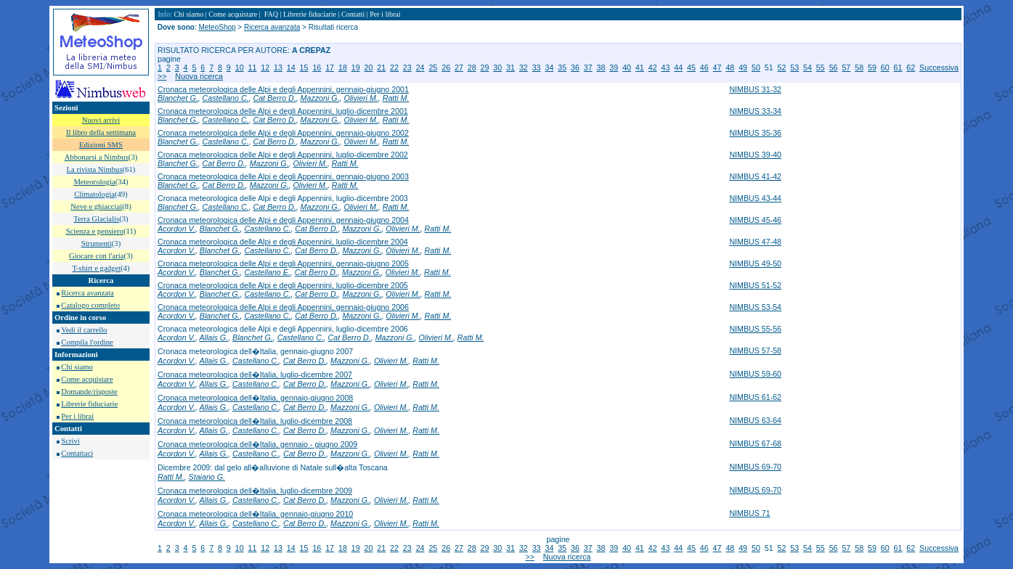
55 (820, 67)
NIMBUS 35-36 (755, 132)
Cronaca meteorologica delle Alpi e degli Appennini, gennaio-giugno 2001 (283, 89)
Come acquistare (87, 379)
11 (252, 67)
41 (639, 67)
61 (898, 67)
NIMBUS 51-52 (755, 285)
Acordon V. (176, 228)
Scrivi (70, 441)
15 (304, 67)
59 (872, 67)
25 (432, 67)
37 (588, 67)
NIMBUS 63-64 (755, 420)
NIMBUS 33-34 (755, 111)
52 (782, 67)
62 (910, 67)
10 (239, 67)
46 (704, 67)
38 (601, 67)
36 (575, 67)
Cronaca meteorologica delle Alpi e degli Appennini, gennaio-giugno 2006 (283, 307)
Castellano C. (226, 98)
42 (652, 67)
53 (794, 67)
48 (729, 67)
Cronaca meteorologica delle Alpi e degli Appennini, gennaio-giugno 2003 (283, 176)
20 (369, 67)
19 (355, 67)
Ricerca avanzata (87, 293)
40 (626, 67)
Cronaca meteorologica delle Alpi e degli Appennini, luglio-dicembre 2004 (283, 241)
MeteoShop (216, 27)
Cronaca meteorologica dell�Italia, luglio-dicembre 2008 (255, 421)
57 (846, 67)
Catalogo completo (90, 305)
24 (420, 67)
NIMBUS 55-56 (755, 328)
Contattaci (77, 453)
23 (407, 67)
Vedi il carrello (84, 330)
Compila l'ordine (87, 342)
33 (536, 67)
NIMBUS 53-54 (755, 307)
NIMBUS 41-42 (755, 176)
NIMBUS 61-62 (755, 397)
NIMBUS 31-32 (755, 89)
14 (291, 67)
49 (743, 67)
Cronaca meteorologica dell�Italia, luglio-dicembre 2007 (255, 374)
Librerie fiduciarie (89, 404)
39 (613, 67)
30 (497, 67)
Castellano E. (267, 272)
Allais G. (213, 337)
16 (316, 67)
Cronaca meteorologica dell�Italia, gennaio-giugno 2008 (255, 397)
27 (459, 67)
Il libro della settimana (101, 132)
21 (381, 67)
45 (691, 67)
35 (562, 67)
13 (278, 67)
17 (329, 67)
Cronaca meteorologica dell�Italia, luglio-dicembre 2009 (255, 490)
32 (523, 67)
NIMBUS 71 (749, 513)
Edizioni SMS (101, 145)
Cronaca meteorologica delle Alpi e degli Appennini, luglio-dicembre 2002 (283, 154)
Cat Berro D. (274, 98)
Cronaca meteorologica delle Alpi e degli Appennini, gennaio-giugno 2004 (283, 220)
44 (678, 67)
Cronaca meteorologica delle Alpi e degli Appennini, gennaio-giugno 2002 (283, 132)
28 (472, 67)
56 (833, 67)
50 (756, 67)
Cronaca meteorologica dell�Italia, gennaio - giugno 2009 (257, 444)
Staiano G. (207, 476)
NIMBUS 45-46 (755, 220)
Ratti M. (396, 98)
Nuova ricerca (199, 76)
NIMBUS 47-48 (755, 241)
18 (342, 67)
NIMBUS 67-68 (755, 443)
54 (807, 67)
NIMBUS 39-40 (755, 154)
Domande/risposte (89, 392)
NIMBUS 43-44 (755, 198)
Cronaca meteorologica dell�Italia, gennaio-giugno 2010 (255, 513)
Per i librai (77, 416)
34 (549, 67)
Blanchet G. (178, 98)
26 (446, 67)
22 (394, 67)
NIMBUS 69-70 (755, 466)
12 (265, 67)
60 (885, 67)
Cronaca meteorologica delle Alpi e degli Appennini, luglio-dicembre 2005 (283, 285)
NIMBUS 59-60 (755, 373)
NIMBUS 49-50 (755, 263)
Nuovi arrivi (101, 120)
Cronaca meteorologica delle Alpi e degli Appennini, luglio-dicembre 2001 (283, 111)
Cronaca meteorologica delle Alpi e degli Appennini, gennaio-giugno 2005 (283, 263)
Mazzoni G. (320, 98)
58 (859, 67)
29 (485, 67)
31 (510, 67)
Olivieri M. (360, 98)
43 (665, 67)
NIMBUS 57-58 (755, 350)
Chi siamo (77, 367)
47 (717, 67)
